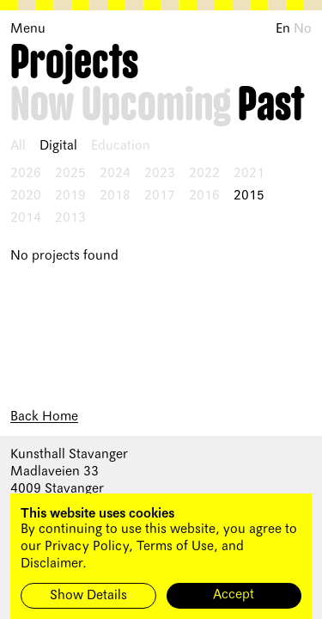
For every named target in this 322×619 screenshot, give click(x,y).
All (18, 146)
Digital (58, 146)
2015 (249, 196)
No (303, 29)
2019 (70, 196)
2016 (204, 196)
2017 (159, 196)
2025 (70, 174)
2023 (159, 174)
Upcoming (156, 105)
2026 (25, 174)
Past (271, 105)
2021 (249, 174)
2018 (115, 196)
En (283, 29)
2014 (25, 218)
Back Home (44, 417)
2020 (25, 196)
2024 (115, 174)
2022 (204, 174)
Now (42, 105)
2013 (70, 218)
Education (120, 146)
